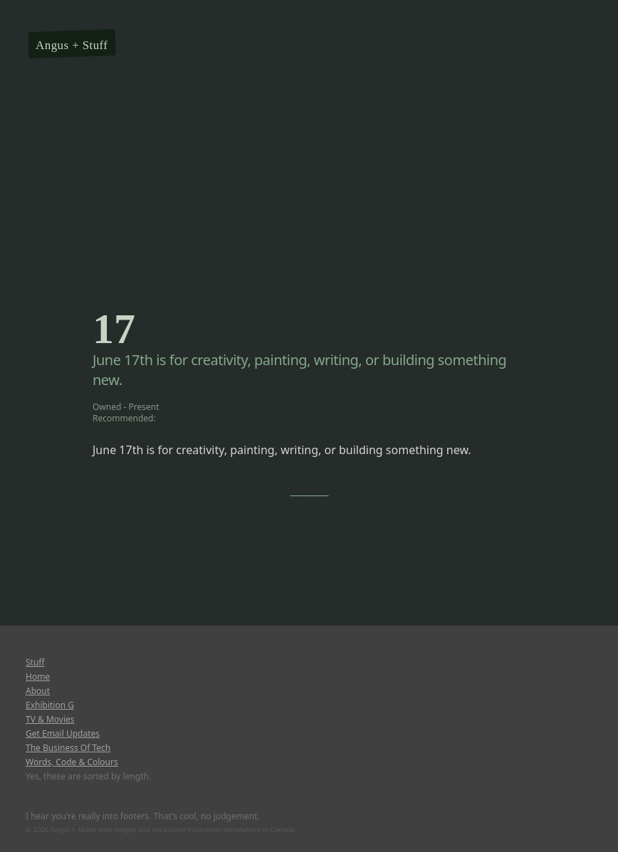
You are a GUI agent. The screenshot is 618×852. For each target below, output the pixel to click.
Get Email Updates (63, 734)
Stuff (95, 45)
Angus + (57, 45)
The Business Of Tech (68, 748)
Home (38, 677)
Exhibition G (50, 705)
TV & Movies (50, 719)
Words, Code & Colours (72, 762)
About (38, 691)
